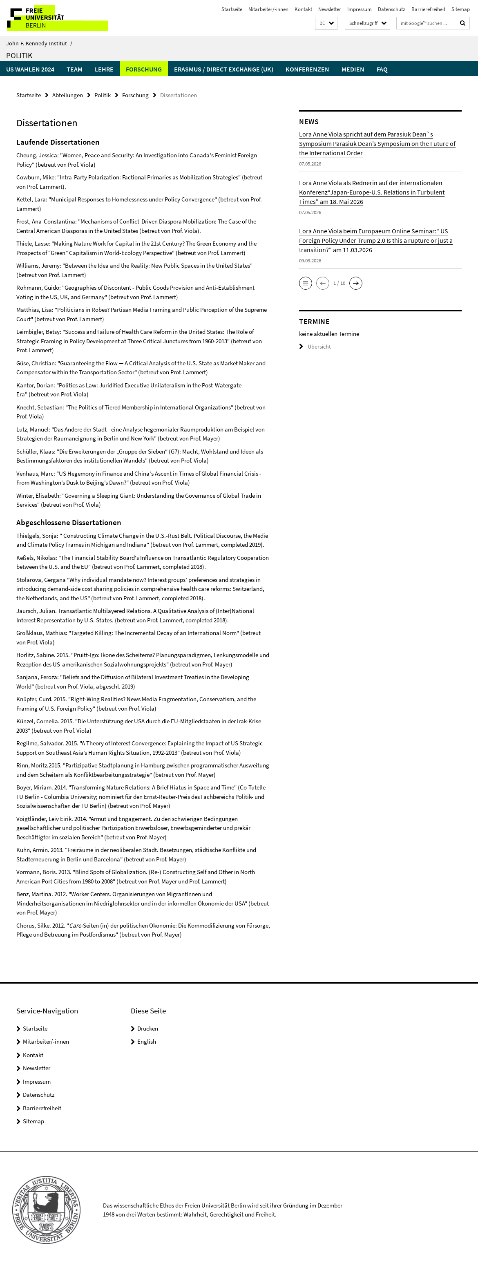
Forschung (144, 69)
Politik (19, 55)
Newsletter (329, 9)
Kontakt (303, 9)
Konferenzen (307, 69)
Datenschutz (391, 9)
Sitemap (460, 9)
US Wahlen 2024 (30, 69)
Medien (353, 69)
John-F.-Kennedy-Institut (39, 43)
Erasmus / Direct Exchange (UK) (223, 69)
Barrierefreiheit (428, 9)
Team (75, 69)
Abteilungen (67, 94)
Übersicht (313, 346)
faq (382, 69)
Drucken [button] (147, 1028)
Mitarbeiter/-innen (268, 9)
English (146, 1041)
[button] (326, 23)
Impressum (359, 9)
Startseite (231, 9)
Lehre (104, 69)
